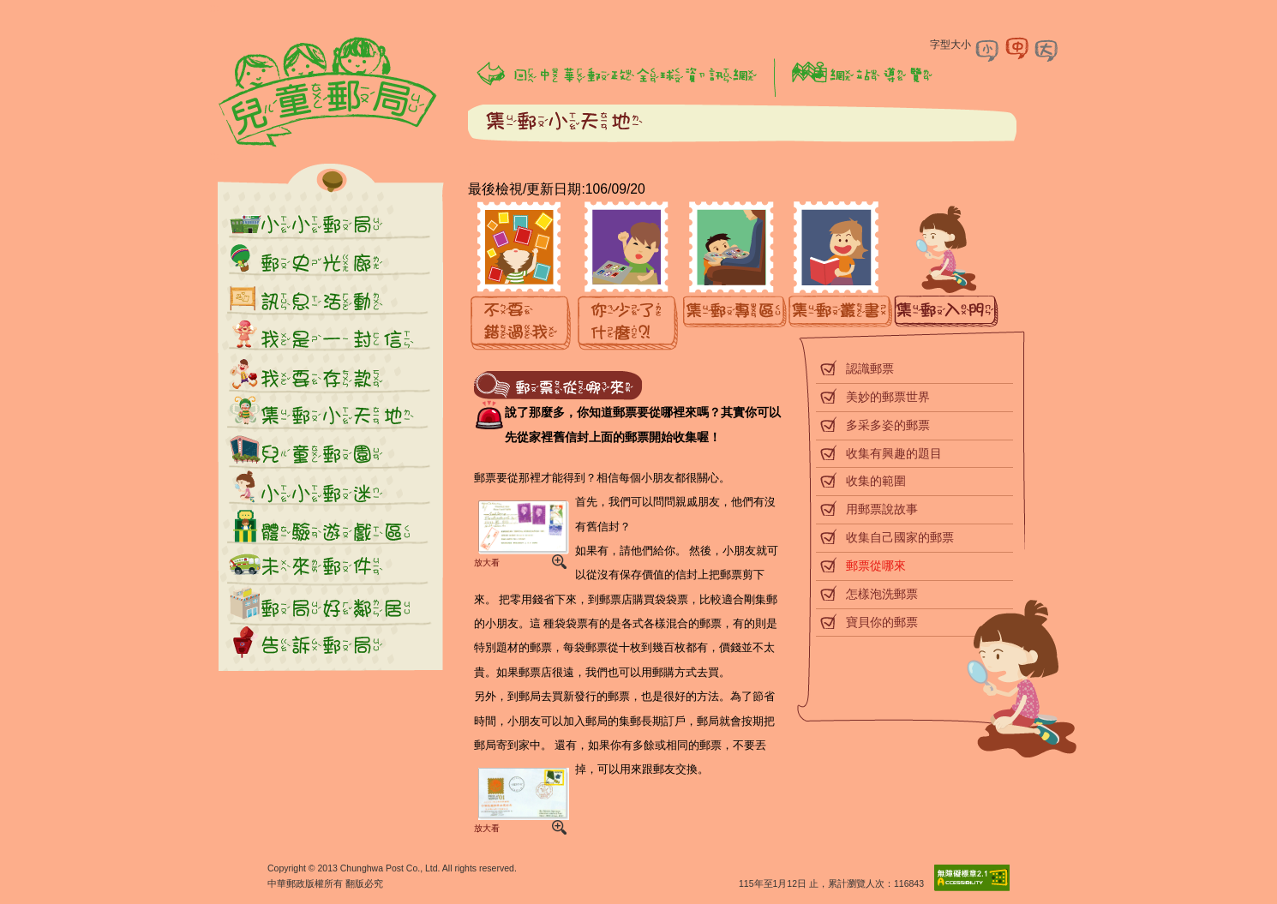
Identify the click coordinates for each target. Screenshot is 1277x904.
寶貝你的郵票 (882, 622)
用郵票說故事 (882, 509)
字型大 (1046, 49)
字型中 (1017, 49)
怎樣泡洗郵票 (882, 594)
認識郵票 (870, 368)
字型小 (988, 49)
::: (214, 8)
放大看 (520, 532)
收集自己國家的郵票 (900, 537)
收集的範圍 (876, 481)
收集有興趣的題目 (894, 453)
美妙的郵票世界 (888, 397)
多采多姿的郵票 (888, 425)
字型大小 (950, 45)
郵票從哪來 (876, 565)
